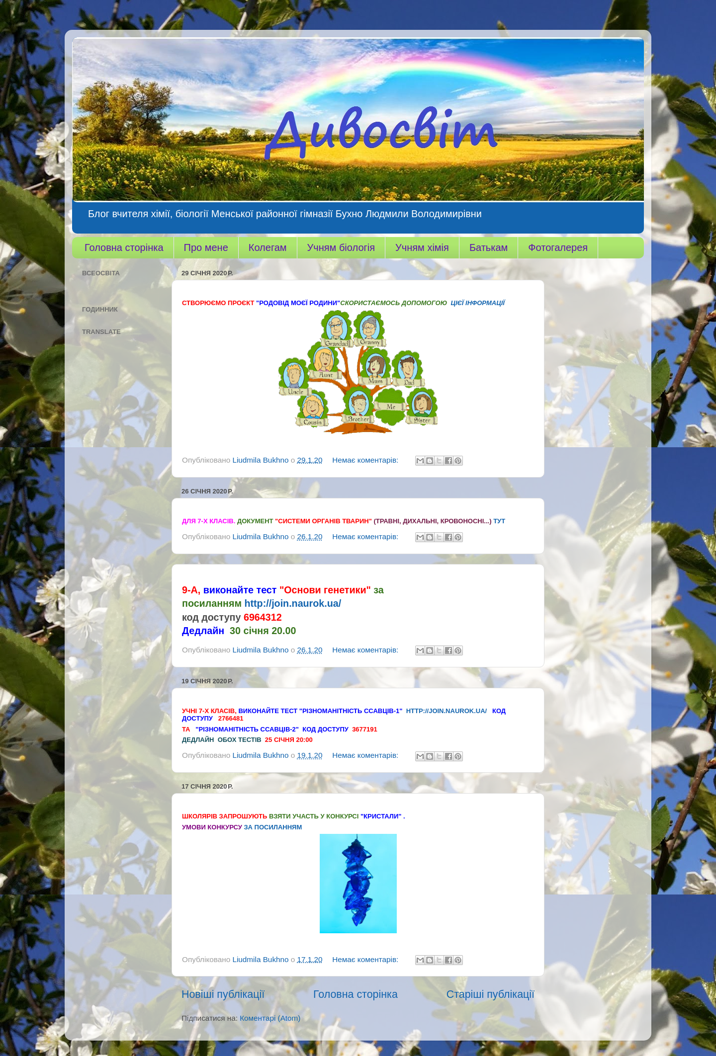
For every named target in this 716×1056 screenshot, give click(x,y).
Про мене (206, 247)
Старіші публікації (491, 994)
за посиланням (273, 827)
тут (499, 521)
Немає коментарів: (366, 460)
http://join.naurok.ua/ (292, 603)
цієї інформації (477, 303)
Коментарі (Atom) (270, 1018)
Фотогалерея (558, 247)
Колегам (268, 247)
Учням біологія (341, 247)
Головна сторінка (124, 247)
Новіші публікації (223, 994)
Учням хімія (422, 247)
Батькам (488, 247)
